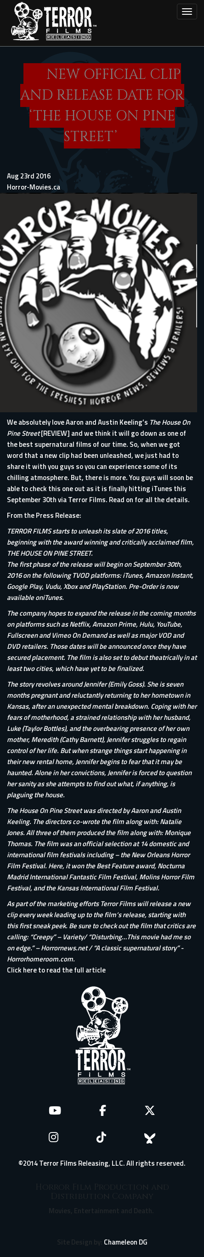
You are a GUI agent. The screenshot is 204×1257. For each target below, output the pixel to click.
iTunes (52, 597)
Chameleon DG (125, 1242)
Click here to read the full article (56, 970)
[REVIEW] (55, 433)
